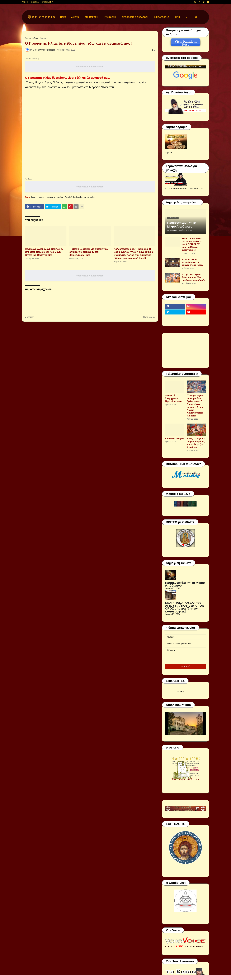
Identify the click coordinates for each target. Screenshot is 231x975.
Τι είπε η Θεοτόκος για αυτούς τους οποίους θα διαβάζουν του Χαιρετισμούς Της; (89, 252)
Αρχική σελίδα (31, 38)
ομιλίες (60, 197)
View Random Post (185, 41)
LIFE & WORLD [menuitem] (161, 17)
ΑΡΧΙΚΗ (25, 2)
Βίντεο (43, 38)
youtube (91, 197)
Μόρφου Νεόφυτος (47, 197)
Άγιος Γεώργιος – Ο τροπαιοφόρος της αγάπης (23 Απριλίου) (196, 442)
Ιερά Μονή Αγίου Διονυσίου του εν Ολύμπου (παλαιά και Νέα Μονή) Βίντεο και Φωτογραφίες (44, 252)
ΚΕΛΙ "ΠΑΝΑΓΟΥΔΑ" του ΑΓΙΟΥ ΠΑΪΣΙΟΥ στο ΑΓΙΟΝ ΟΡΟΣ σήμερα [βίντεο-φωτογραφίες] (192, 244)
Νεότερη (30, 317)
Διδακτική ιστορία (174, 438)
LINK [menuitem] (177, 17)
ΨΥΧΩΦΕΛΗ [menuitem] (110, 17)
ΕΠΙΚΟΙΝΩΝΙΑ (47, 2)
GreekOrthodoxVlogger (75, 197)
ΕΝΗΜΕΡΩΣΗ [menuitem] (91, 17)
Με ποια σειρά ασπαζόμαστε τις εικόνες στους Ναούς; (193, 262)
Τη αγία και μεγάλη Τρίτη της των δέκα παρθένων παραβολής (193, 277)
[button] (186, 17)
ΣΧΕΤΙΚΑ (35, 2)
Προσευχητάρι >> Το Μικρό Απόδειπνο (181, 224)
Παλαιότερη (148, 317)
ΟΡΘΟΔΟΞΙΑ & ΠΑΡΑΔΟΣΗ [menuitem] (135, 17)
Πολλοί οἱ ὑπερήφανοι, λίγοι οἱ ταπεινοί (173, 398)
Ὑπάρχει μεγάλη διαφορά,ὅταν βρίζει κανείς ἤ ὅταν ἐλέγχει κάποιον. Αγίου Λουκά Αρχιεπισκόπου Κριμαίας (195, 405)
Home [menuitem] (63, 17)
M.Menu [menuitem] (75, 17)
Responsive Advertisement (90, 66)
